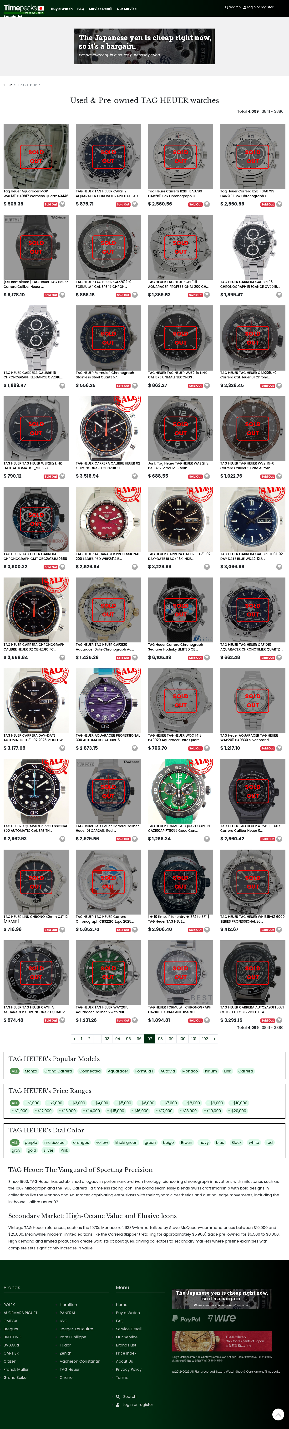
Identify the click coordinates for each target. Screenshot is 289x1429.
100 (182, 1039)
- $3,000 (77, 1103)
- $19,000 (212, 1111)
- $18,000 (188, 1111)
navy (204, 1142)
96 (139, 1039)
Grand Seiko (15, 1377)
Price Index (126, 1353)
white (254, 1142)
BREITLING (12, 1337)
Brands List (13, 16)
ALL (15, 1071)
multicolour (55, 1142)
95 (128, 1039)
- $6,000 (146, 1103)
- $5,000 (123, 1103)
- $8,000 (192, 1103)
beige (168, 1142)
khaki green (126, 1142)
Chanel (67, 1377)
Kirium (211, 1071)
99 (171, 1039)
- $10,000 (239, 1103)
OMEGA (10, 1321)
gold (32, 1150)
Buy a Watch (62, 8)
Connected (90, 1071)
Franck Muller (16, 1369)
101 (194, 1039)
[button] (62, 204)
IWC (63, 1321)
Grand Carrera (58, 1071)
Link (227, 1071)
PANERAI (67, 1313)
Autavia (167, 1071)
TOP (8, 85)
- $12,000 (43, 1111)
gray (16, 1150)
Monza (31, 1071)
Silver (48, 1150)
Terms (122, 1377)
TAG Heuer (70, 1369)
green (150, 1142)
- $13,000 (67, 1111)
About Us (124, 1361)
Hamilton (68, 1304)
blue (220, 1142)
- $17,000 (164, 1111)
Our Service (127, 8)
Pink (64, 1150)
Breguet (11, 1329)
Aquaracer (118, 1071)
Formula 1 (144, 1071)
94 (117, 1039)
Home (121, 1304)
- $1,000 (32, 1103)
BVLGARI (11, 1345)
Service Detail (100, 8)
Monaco (190, 1071)
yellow (102, 1142)
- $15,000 (115, 1111)
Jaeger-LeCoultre (76, 1329)
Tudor (65, 1345)
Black (237, 1142)
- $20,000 (237, 1111)
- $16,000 (140, 1111)
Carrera (245, 1071)
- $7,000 (169, 1103)
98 (160, 1039)
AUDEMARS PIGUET (20, 1313)
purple (31, 1142)
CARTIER (11, 1353)
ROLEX (9, 1304)
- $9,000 (215, 1103)
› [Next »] (214, 1039)
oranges (81, 1142)
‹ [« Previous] (74, 1039)
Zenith (65, 1353)
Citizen (10, 1361)
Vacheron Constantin (80, 1361)
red (269, 1142)
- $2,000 (54, 1103)
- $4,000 (100, 1103)
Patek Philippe (73, 1337)
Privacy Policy (129, 1369)
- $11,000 (20, 1111)
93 (107, 1039)
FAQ (80, 8)
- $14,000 (91, 1111)
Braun (186, 1142)
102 (205, 1039)
